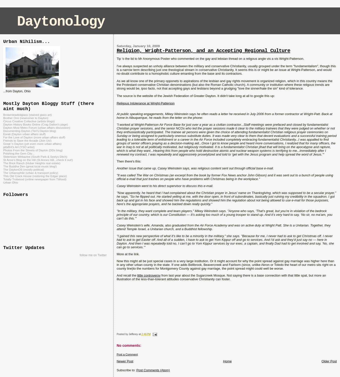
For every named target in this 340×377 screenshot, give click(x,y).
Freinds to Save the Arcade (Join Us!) (27, 140)
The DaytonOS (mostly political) (23, 169)
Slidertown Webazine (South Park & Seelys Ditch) (35, 156)
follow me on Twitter (93, 255)
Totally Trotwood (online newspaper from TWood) (34, 179)
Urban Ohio (10, 182)
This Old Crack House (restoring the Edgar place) (35, 176)
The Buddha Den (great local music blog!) (30, 166)
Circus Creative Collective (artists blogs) (29, 121)
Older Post (329, 361)
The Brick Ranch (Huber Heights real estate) (31, 163)
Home (227, 361)
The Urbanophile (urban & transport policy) (30, 172)
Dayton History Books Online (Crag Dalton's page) (35, 124)
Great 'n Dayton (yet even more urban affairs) (32, 143)
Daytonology (61, 22)
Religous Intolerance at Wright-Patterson (146, 103)
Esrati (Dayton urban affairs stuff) (24, 134)
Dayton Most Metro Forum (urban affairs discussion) (36, 127)
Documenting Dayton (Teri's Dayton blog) (29, 130)
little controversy (149, 275)
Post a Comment (127, 354)
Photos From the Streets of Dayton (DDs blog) (33, 150)
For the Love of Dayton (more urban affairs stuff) (34, 137)
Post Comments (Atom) (153, 370)
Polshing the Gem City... (18, 153)
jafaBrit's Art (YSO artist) (19, 147)
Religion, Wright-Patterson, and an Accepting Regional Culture (203, 51)
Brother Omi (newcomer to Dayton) (25, 118)
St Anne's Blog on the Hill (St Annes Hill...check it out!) (38, 159)
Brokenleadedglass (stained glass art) (27, 114)
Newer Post (125, 361)
